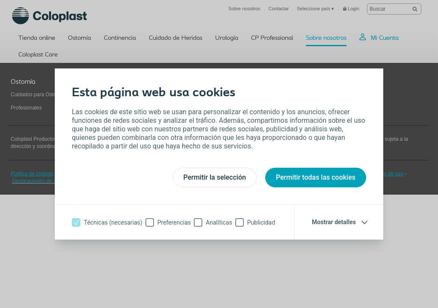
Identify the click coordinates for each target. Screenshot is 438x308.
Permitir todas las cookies (315, 177)
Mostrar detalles (334, 222)
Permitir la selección (214, 177)
